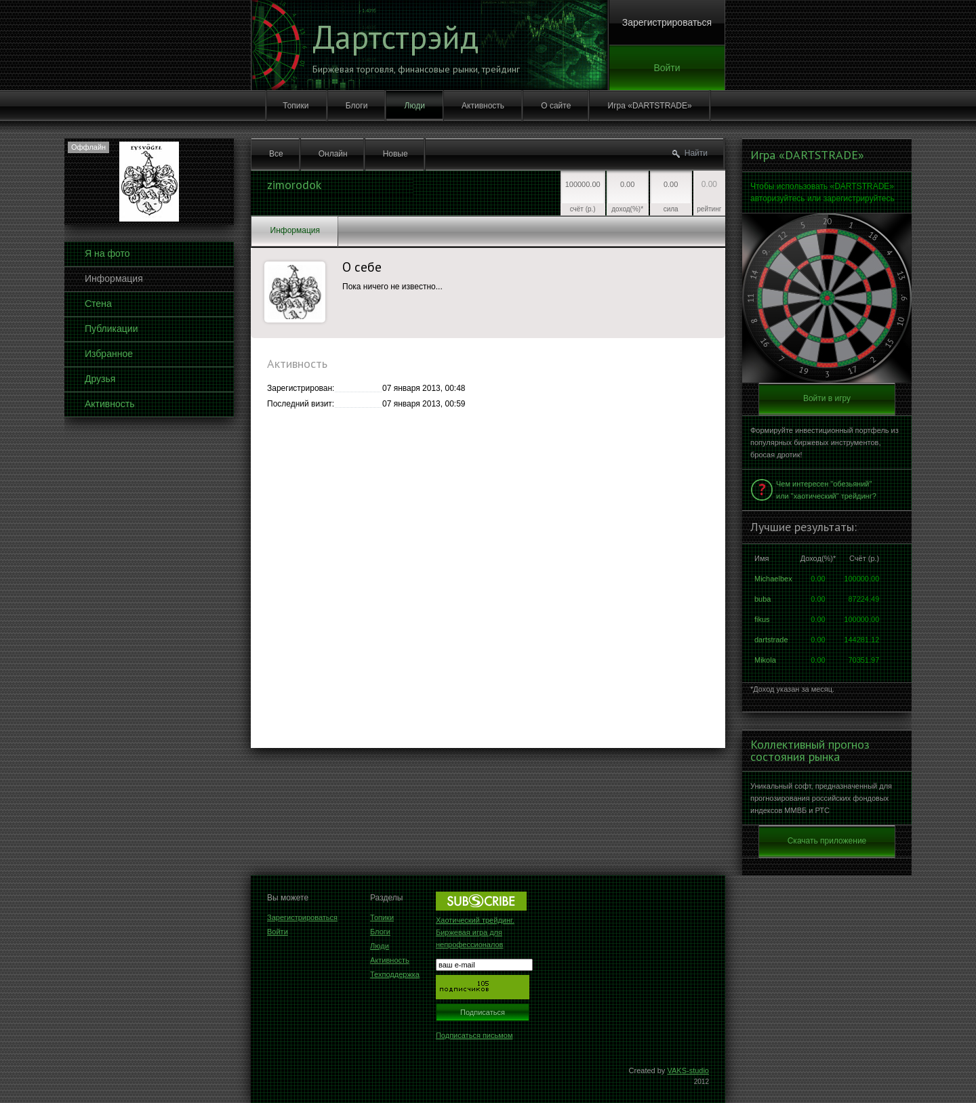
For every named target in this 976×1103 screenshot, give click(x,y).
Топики (295, 105)
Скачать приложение (827, 841)
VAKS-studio (688, 1070)
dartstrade (771, 640)
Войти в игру (827, 398)
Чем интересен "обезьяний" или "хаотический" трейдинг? (826, 490)
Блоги (357, 105)
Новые (395, 154)
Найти (696, 153)
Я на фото (107, 253)
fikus (762, 619)
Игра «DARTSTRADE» (650, 105)
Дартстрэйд (395, 37)
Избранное (109, 353)
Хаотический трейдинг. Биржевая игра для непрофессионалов (475, 932)
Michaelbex (773, 579)
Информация (114, 278)
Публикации (111, 328)
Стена (98, 303)
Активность (483, 105)
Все (276, 154)
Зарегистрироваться (667, 22)
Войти (666, 67)
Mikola (765, 660)
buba (762, 599)
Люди (415, 105)
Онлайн (333, 154)
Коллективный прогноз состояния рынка (810, 750)
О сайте (556, 105)
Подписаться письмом (474, 1035)
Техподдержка (395, 974)
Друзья (100, 378)
